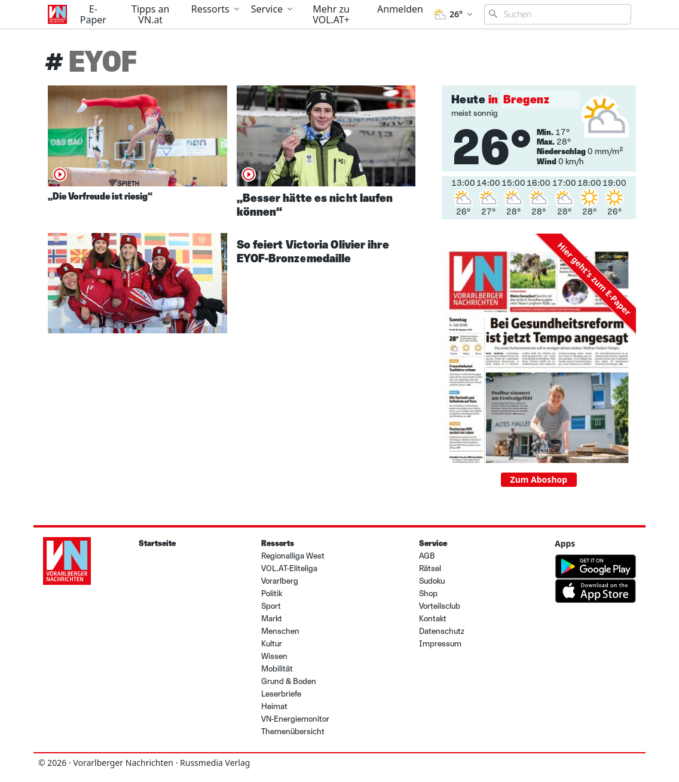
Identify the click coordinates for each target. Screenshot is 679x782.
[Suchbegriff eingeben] (557, 14)
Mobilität (277, 669)
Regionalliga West (293, 556)
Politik (271, 593)
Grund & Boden (288, 681)
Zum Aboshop (539, 479)
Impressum (440, 644)
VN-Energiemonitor (295, 719)
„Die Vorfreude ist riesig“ (100, 196)
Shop (428, 593)
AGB (427, 556)
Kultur (271, 644)
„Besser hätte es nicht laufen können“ (315, 205)
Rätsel (430, 568)
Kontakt (432, 619)
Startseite (157, 543)
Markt (271, 619)
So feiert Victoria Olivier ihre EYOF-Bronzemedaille (313, 251)
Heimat (274, 706)
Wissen (274, 656)
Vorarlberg (279, 581)
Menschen (280, 631)
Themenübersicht (293, 731)
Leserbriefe (281, 694)
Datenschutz (441, 631)
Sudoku (432, 581)
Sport (271, 606)
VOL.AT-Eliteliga (289, 568)
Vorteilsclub (439, 606)
